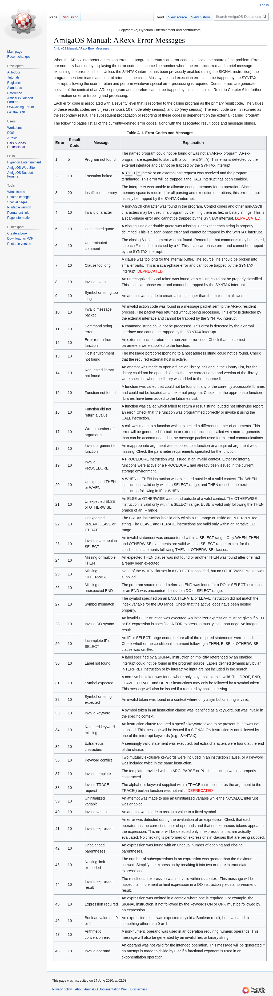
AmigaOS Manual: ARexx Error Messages (81, 48)
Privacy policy (62, 989)
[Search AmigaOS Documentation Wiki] (241, 16)
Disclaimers (138, 989)
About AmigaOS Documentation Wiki (101, 989)
